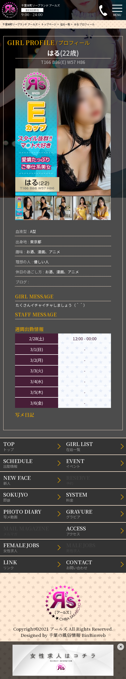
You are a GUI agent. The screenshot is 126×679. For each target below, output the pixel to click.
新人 (31, 480)
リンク (31, 564)
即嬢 (31, 497)
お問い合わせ (94, 564)
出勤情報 (31, 463)
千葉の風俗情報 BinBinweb (77, 635)
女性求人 (31, 547)
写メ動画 (31, 514)
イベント (94, 463)
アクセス (94, 530)
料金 (94, 497)
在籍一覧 (94, 446)
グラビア (94, 514)
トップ (31, 446)
